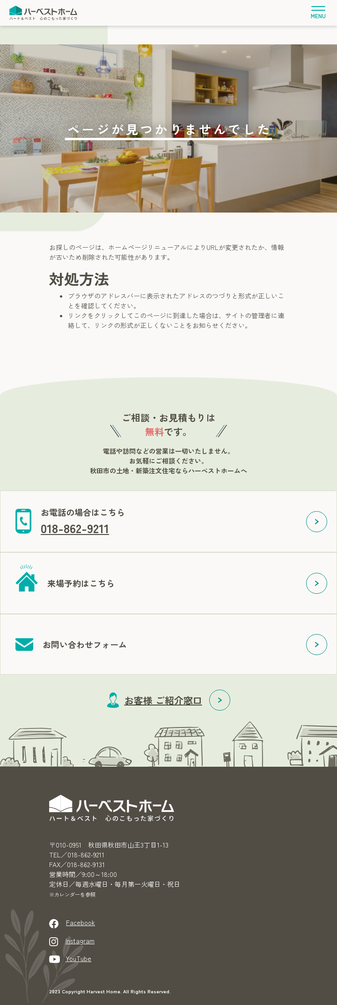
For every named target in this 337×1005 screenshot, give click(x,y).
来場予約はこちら (81, 583)
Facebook (80, 922)
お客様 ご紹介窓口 (163, 700)
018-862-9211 (75, 527)
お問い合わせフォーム (85, 644)
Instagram (80, 940)
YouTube (78, 958)
